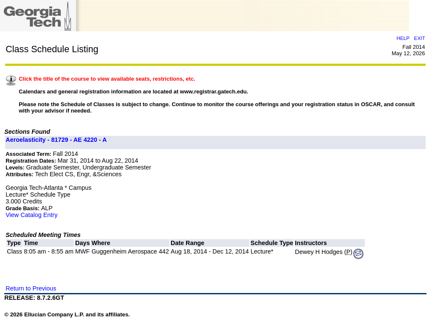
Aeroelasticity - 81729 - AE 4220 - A (56, 139)
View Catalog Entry (31, 214)
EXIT (419, 38)
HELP (403, 38)
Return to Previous (31, 288)
